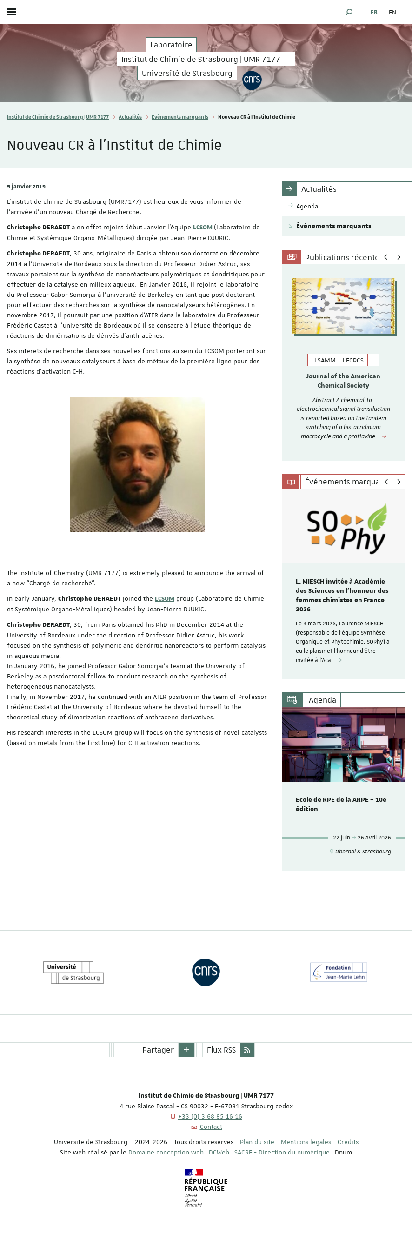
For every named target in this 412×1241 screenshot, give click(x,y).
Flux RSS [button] (221, 1050)
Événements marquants (180, 117)
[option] (343, 362)
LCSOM (203, 227)
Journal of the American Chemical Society (343, 381)
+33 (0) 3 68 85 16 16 (210, 1116)
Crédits (348, 1142)
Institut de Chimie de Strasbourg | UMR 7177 (58, 117)
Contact (211, 1126)
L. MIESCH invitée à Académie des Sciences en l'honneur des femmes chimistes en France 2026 (342, 595)
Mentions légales (306, 1142)
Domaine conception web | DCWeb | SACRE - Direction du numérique (229, 1152)
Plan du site (257, 1142)
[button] (349, 12)
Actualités (130, 117)
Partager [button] (158, 1050)
